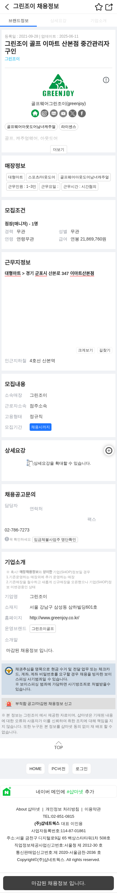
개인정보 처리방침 (62, 809)
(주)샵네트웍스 (51, 860)
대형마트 (13, 273)
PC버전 (58, 769)
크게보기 (85, 350)
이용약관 (93, 809)
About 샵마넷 (28, 809)
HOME (35, 769)
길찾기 (104, 350)
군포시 (41, 273)
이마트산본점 (82, 273)
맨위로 (58, 745)
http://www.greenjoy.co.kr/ (54, 617)
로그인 (82, 769)
